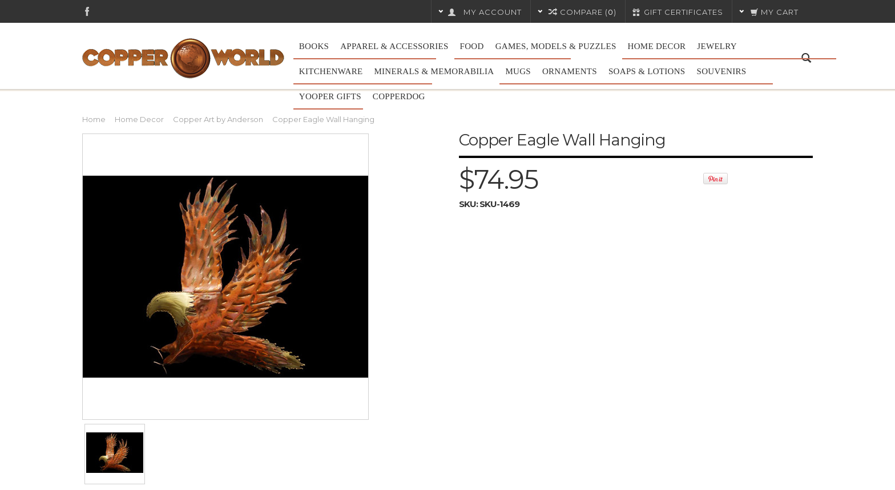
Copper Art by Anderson (218, 119)
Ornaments (569, 71)
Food (472, 46)
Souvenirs (722, 71)
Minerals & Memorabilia (434, 71)
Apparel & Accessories (394, 46)
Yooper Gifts (330, 96)
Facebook (87, 11)
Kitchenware (331, 71)
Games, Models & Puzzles (555, 46)
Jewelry (717, 46)
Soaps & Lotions (647, 71)
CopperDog (399, 96)
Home (94, 119)
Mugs (518, 71)
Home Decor (657, 46)
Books (314, 46)
